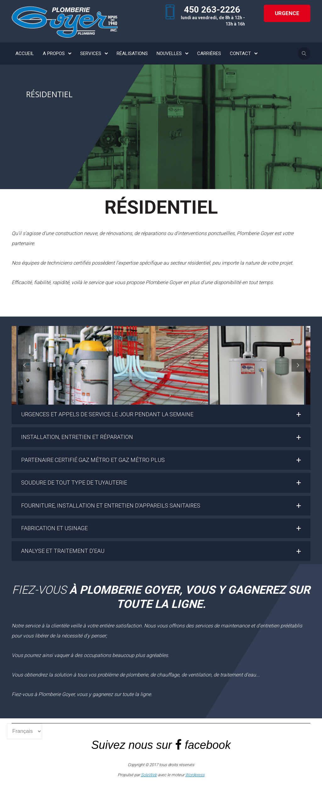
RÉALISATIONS (132, 53)
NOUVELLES (169, 53)
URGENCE (287, 13)
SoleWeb (149, 774)
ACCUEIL (24, 53)
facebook (208, 744)
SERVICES (90, 53)
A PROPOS (54, 53)
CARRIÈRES (209, 53)
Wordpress (195, 774)
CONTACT (240, 53)
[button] (161, 414)
